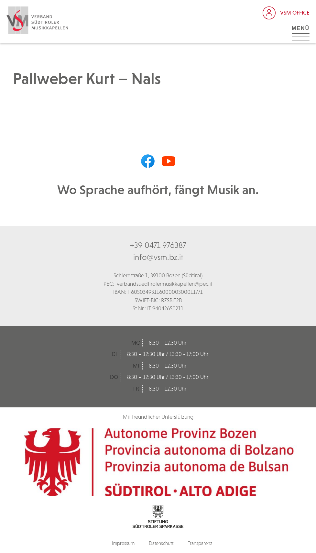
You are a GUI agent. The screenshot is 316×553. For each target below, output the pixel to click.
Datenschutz (161, 543)
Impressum (123, 543)
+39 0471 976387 (158, 244)
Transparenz (200, 543)
